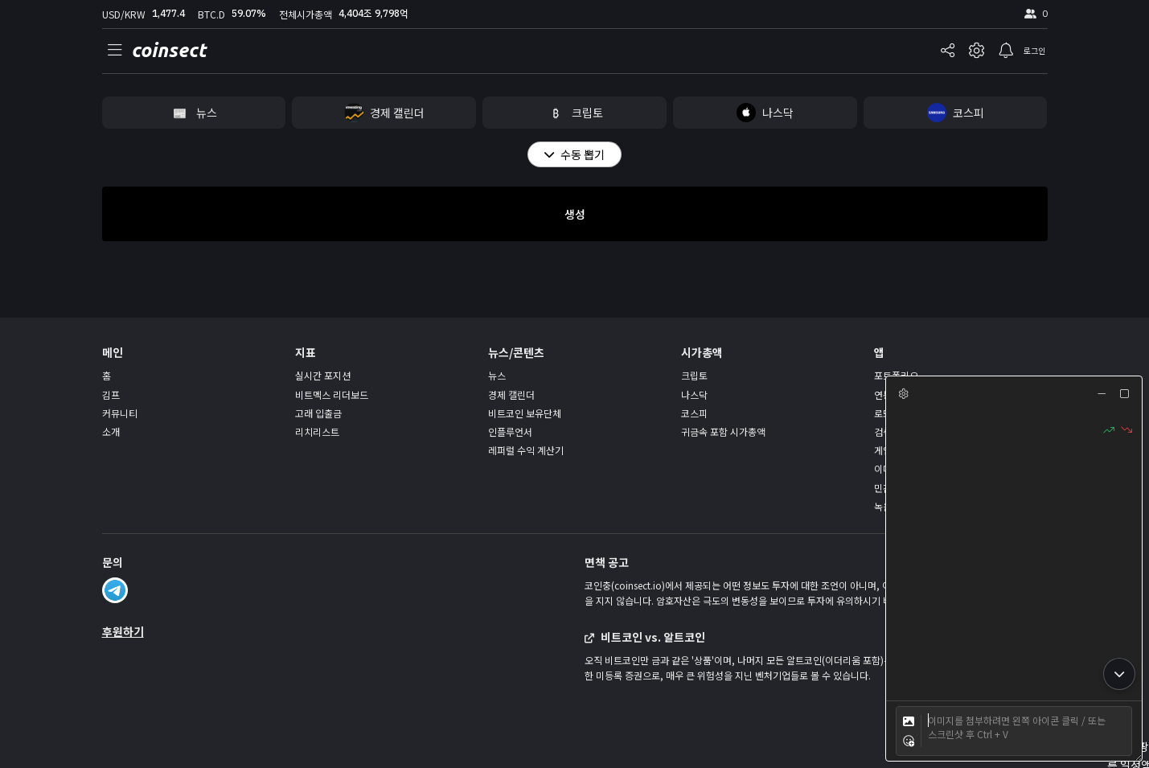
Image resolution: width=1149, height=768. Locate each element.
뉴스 (497, 375)
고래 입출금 (318, 413)
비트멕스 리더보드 (331, 394)
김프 (111, 394)
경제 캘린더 (511, 394)
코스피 (694, 413)
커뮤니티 (119, 413)
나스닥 (694, 394)
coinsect (168, 50)
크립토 (694, 375)
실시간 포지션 (323, 375)
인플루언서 (510, 431)
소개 (111, 431)
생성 (574, 214)
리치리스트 (317, 431)
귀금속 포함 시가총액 (723, 431)
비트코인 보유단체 (524, 413)
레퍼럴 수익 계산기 (526, 450)
